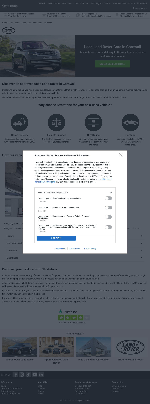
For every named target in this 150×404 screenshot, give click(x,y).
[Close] (121, 155)
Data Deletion (59, 249)
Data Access (75, 249)
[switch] (108, 198)
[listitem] (75, 192)
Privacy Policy (90, 249)
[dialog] (75, 202)
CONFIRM (56, 238)
